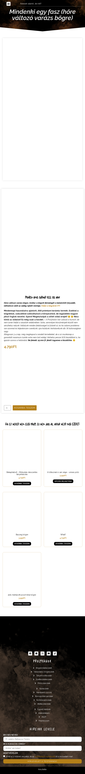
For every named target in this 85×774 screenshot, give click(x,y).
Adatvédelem (10, 753)
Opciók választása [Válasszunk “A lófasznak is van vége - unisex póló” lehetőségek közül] (63, 481)
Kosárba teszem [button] (22, 483)
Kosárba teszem (24, 408)
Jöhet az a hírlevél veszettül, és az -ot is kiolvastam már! (39, 756)
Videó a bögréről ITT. (50, 306)
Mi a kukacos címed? (14, 744)
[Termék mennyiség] (7, 407)
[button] (8, 4)
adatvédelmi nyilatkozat (45, 756)
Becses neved (10, 735)
